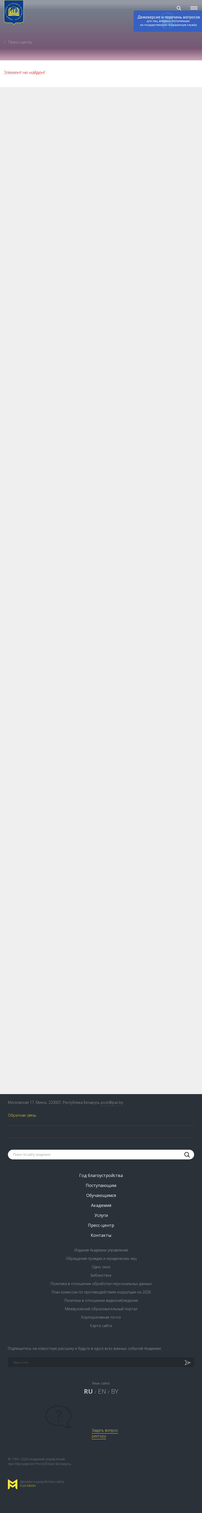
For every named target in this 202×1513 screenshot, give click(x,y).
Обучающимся (101, 1195)
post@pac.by (112, 1102)
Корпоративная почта (101, 1317)
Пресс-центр (101, 1225)
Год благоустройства (101, 1175)
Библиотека (101, 1275)
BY (114, 1391)
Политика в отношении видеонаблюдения (101, 1300)
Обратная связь (22, 1115)
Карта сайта (101, 1325)
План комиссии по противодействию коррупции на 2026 (101, 1292)
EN (102, 1391)
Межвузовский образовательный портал (101, 1308)
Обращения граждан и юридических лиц (101, 1258)
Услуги (101, 1215)
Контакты (101, 1235)
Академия (101, 1205)
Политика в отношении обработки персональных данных (101, 1283)
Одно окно (101, 1266)
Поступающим (101, 1185)
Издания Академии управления (101, 1250)
